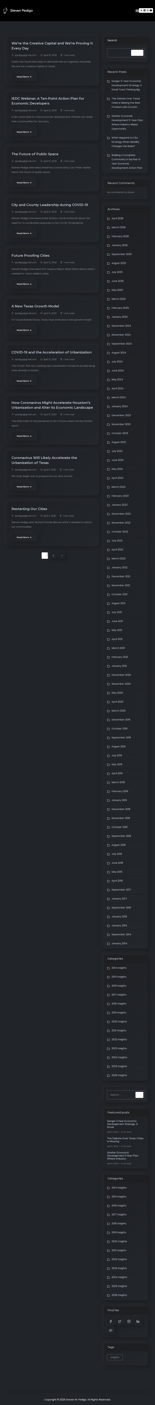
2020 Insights (119, 1021)
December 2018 (121, 809)
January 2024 (120, 406)
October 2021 (119, 594)
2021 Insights (119, 1030)
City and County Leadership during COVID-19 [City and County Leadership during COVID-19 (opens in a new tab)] (52, 206)
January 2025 (120, 317)
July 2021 (117, 612)
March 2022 (118, 558)
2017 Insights (119, 994)
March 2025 (119, 299)
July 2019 (117, 755)
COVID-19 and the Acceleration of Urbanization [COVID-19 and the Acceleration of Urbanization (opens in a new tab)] (41, 357)
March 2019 (118, 782)
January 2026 (120, 245)
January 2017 (119, 898)
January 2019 (119, 800)
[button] (137, 11)
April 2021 (117, 639)
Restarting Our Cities (31, 523)
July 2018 (117, 854)
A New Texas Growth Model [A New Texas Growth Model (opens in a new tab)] (37, 308)
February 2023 (120, 496)
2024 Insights (119, 1057)
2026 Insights (119, 1075)
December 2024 (121, 326)
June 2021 (117, 621)
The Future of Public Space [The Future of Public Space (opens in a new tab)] (37, 155)
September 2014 (121, 934)
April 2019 (117, 773)
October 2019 (119, 728)
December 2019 (121, 719)
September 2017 (121, 889)
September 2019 (121, 737)
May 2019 (117, 764)
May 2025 (117, 290)
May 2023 (117, 469)
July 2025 (117, 272)
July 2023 (117, 451)
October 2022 (120, 531)
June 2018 (117, 863)
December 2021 (121, 576)
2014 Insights (119, 968)
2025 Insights (119, 1066)
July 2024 (117, 361)
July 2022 (117, 540)
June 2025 (118, 281)
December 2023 (121, 415)
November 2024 (121, 334)
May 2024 (117, 379)
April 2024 (118, 388)
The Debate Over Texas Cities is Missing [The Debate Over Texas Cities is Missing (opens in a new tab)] (125, 1140)
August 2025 (119, 263)
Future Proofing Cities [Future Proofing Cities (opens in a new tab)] (32, 257)
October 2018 (120, 827)
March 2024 (119, 397)
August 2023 (119, 442)
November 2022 (121, 522)
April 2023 (117, 478)
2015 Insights (119, 977)
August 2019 (118, 746)
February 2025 (120, 308)
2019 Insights (119, 1012)
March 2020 (119, 710)
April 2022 (117, 549)
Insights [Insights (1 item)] (114, 1357)
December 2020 (121, 675)
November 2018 (121, 818)
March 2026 (119, 227)
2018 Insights (119, 1003)
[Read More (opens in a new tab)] (24, 77)
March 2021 (118, 648)
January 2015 (119, 925)
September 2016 (121, 907)
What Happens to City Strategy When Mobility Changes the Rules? (125, 142)
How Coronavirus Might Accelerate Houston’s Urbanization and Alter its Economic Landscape (52, 415)
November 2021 (121, 585)
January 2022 (119, 567)
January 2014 (119, 943)
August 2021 (118, 603)
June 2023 (118, 460)
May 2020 (117, 693)
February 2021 (120, 657)
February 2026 (120, 236)
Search (112, 40)
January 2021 (119, 666)
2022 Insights (119, 1039)
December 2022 (121, 514)
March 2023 (118, 487)
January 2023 (119, 505)
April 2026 (117, 218)
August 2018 (118, 845)
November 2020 (121, 684)
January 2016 (119, 916)
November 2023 (121, 424)
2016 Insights (119, 985)
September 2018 (121, 836)
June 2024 (118, 370)
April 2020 (117, 701)
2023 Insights (119, 1048)
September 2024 (122, 343)
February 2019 (120, 791)
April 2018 (117, 881)
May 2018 (117, 872)
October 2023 (120, 433)
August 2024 (119, 352)
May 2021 (117, 630)
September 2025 (122, 254)
